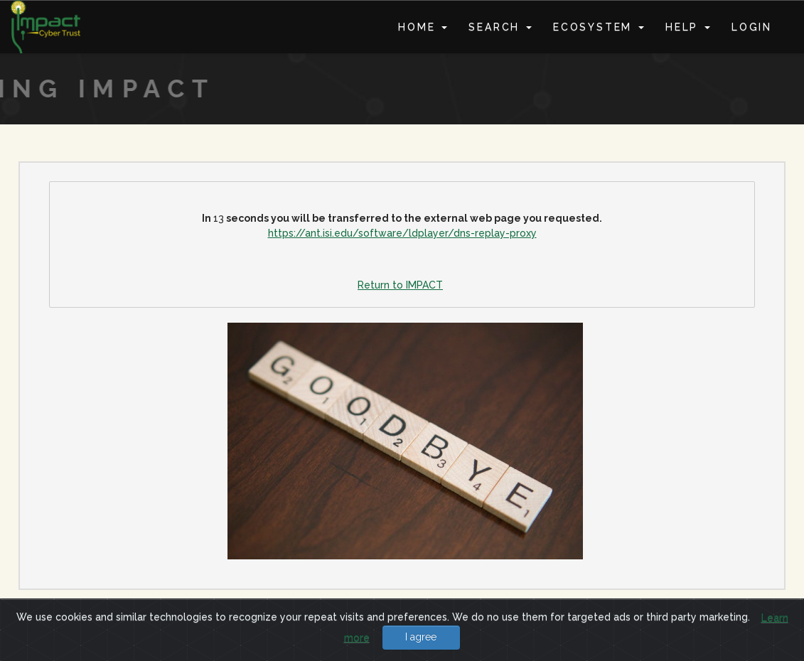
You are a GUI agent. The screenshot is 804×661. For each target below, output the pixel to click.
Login (751, 27)
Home (422, 27)
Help (687, 27)
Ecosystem (598, 27)
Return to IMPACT (400, 285)
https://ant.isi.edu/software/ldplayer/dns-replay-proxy (402, 233)
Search (500, 27)
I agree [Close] (420, 637)
